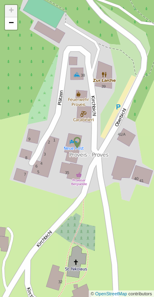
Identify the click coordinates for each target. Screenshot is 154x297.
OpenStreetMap (112, 293)
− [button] (11, 23)
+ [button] (11, 11)
